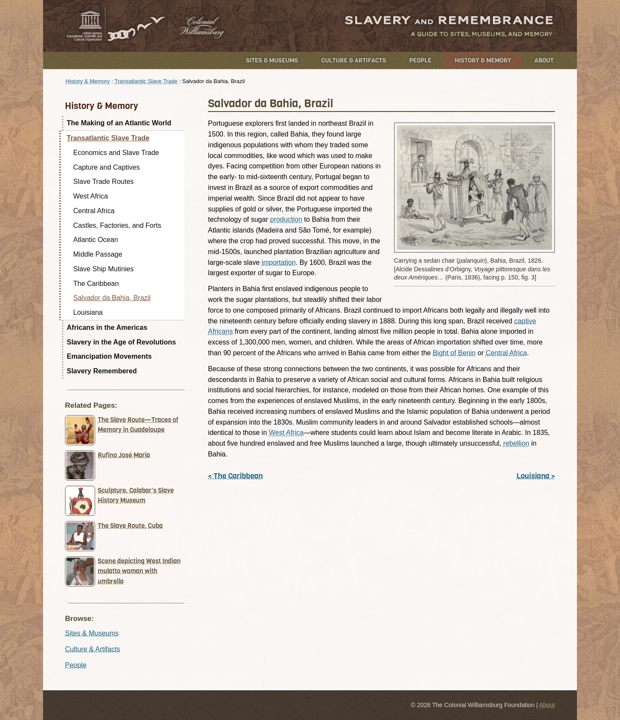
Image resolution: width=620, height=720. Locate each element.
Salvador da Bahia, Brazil (112, 297)
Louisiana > (536, 476)
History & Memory (483, 60)
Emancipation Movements (109, 356)
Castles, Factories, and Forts (117, 225)
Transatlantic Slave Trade (146, 81)
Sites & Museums (272, 60)
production (286, 219)
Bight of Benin (454, 353)
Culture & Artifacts (353, 60)
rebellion (516, 443)
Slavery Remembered (102, 371)
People (420, 60)
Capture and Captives (106, 167)
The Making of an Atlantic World (119, 123)
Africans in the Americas (107, 327)
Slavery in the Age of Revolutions (121, 342)
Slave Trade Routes (103, 181)
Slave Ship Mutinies (103, 269)
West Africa (286, 432)
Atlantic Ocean (95, 239)
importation (279, 262)
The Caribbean (96, 283)
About (544, 60)
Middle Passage (97, 254)
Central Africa (506, 353)
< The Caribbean (235, 476)
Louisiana (88, 312)
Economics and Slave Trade (116, 152)
